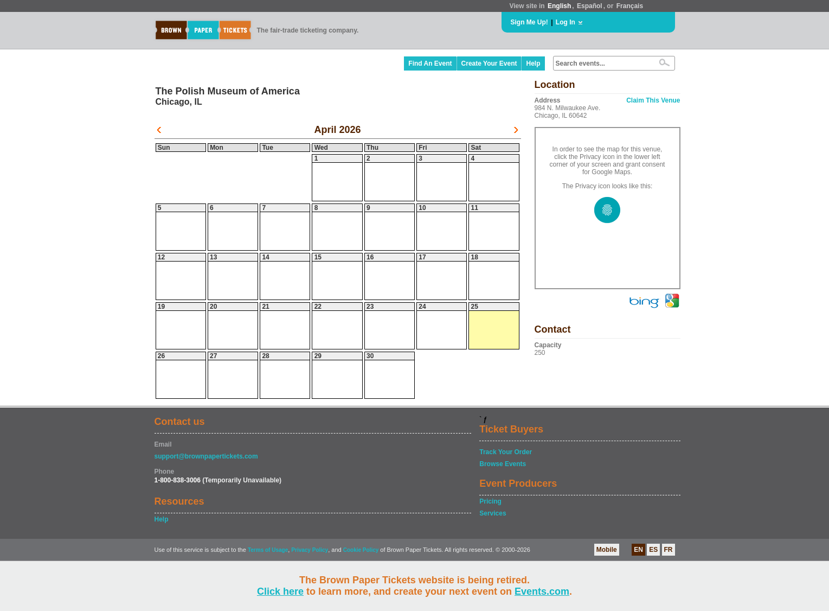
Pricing (490, 501)
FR (668, 549)
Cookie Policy (361, 550)
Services (492, 513)
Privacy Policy (309, 550)
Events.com (542, 591)
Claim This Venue (653, 100)
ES (653, 549)
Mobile (606, 549)
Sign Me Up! (529, 22)
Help (533, 63)
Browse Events (502, 464)
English (559, 6)
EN (638, 549)
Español (589, 6)
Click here (280, 591)
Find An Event (430, 63)
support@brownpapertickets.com (206, 456)
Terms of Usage (268, 550)
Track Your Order (505, 452)
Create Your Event (489, 63)
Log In (565, 22)
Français (629, 6)
